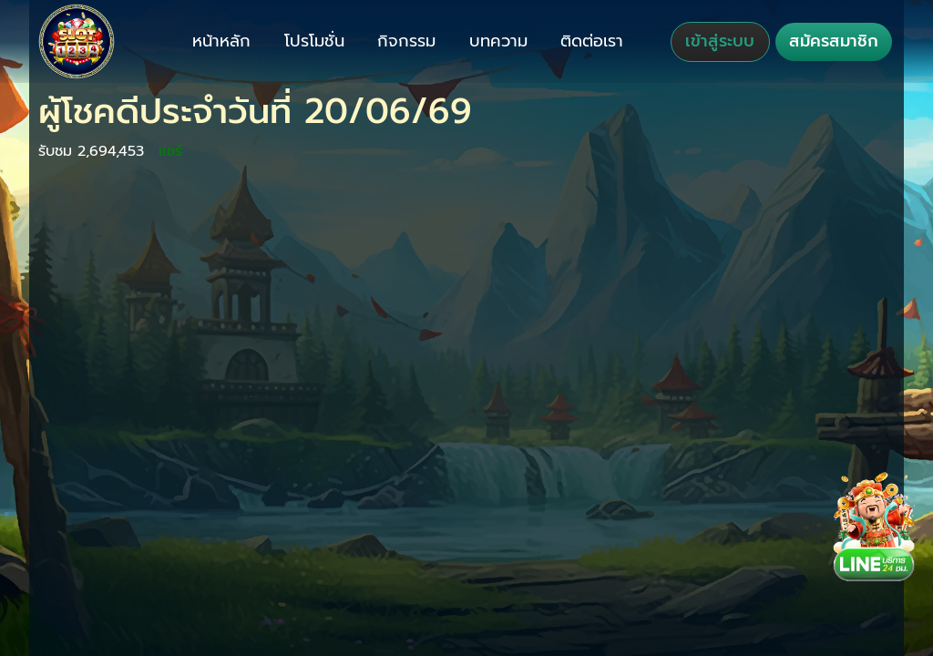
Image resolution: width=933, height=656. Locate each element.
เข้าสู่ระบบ (719, 41)
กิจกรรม (406, 41)
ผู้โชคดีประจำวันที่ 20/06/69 (255, 112)
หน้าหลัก (221, 41)
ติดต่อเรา (591, 41)
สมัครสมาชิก (833, 41)
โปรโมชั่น (314, 41)
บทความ (498, 41)
